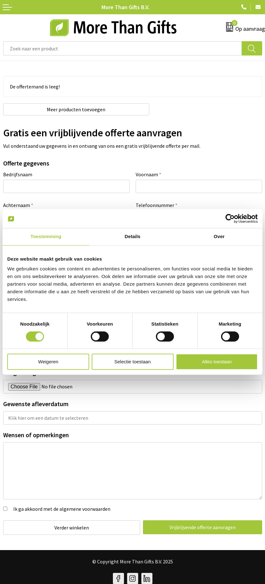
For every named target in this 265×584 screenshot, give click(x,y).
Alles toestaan (216, 362)
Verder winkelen (69, 527)
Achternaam (18, 205)
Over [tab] (219, 236)
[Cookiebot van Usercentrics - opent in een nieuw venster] (230, 218)
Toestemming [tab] (45, 236)
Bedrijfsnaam (17, 174)
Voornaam (148, 174)
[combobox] (122, 48)
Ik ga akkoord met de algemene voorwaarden (61, 509)
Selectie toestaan (132, 362)
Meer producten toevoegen (68, 109)
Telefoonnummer (156, 205)
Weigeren (48, 362)
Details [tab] (132, 236)
